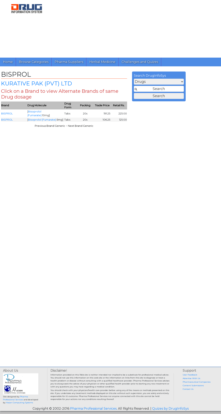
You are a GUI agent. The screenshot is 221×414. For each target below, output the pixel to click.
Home (8, 62)
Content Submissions (193, 385)
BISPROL (66, 115)
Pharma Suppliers (69, 62)
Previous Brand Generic (109, 127)
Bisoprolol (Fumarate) (102, 121)
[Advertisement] (135, 28)
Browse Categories (33, 62)
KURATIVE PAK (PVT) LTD (96, 85)
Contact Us (188, 389)
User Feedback (190, 374)
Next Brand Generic (140, 127)
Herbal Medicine (102, 62)
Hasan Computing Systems (19, 402)
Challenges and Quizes (140, 62)
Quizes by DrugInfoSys (170, 408)
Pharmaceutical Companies (196, 382)
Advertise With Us (191, 378)
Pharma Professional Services (93, 408)
